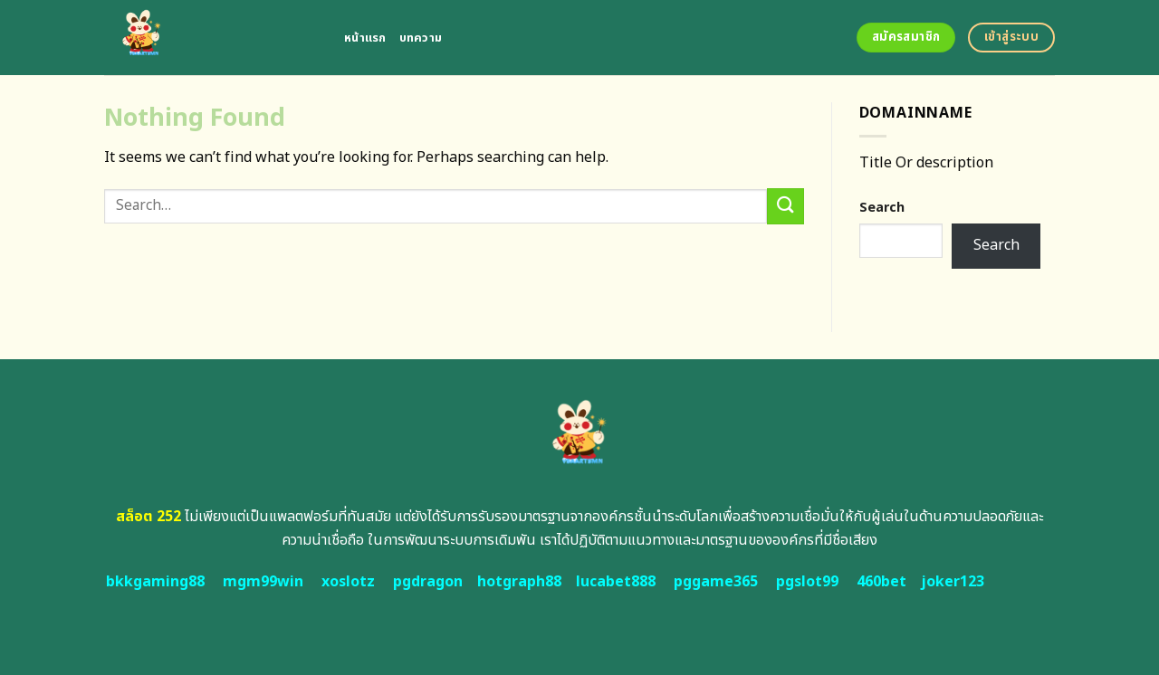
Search (882, 207)
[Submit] (785, 205)
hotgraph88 (519, 582)
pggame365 (716, 582)
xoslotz (348, 582)
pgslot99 (807, 582)
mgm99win (263, 582)
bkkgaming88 (155, 582)
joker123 (952, 582)
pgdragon (428, 582)
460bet (881, 582)
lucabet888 (616, 582)
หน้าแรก (365, 38)
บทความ (421, 38)
